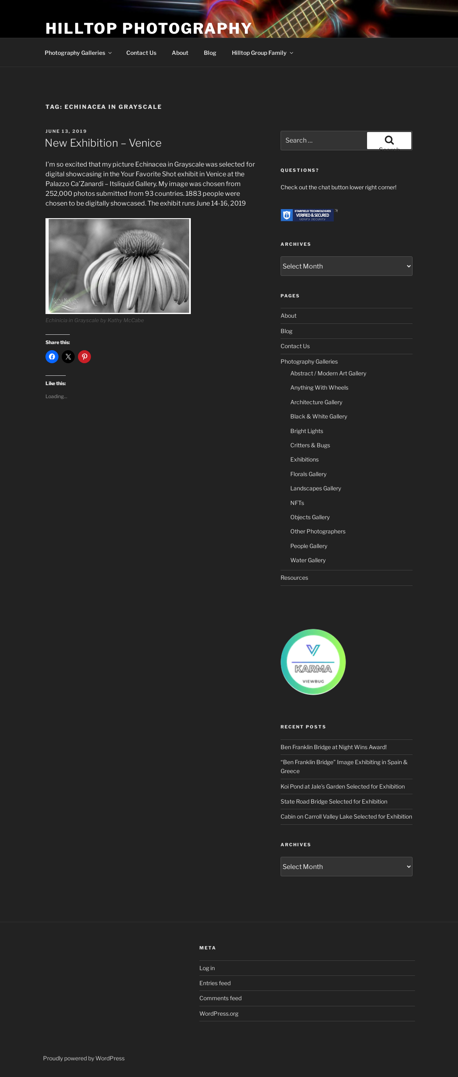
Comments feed (220, 998)
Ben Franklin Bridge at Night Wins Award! (334, 746)
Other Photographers (318, 531)
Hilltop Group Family (263, 52)
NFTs (297, 502)
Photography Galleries (79, 52)
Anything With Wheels (319, 387)
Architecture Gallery (316, 402)
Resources (294, 577)
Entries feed (215, 982)
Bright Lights (306, 430)
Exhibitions (304, 459)
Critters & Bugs (310, 445)
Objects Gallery (310, 517)
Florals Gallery (308, 473)
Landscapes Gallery (315, 488)
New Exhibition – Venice (103, 143)
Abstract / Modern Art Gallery (328, 373)
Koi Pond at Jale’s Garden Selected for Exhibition (343, 786)
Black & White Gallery (318, 416)
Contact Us (141, 52)
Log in (207, 967)
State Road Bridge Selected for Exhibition (334, 801)
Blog (210, 52)
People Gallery (308, 545)
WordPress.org (218, 1013)
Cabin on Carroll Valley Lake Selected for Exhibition (346, 816)
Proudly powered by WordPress (84, 1058)
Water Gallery (308, 560)
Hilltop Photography (149, 28)
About (180, 52)
